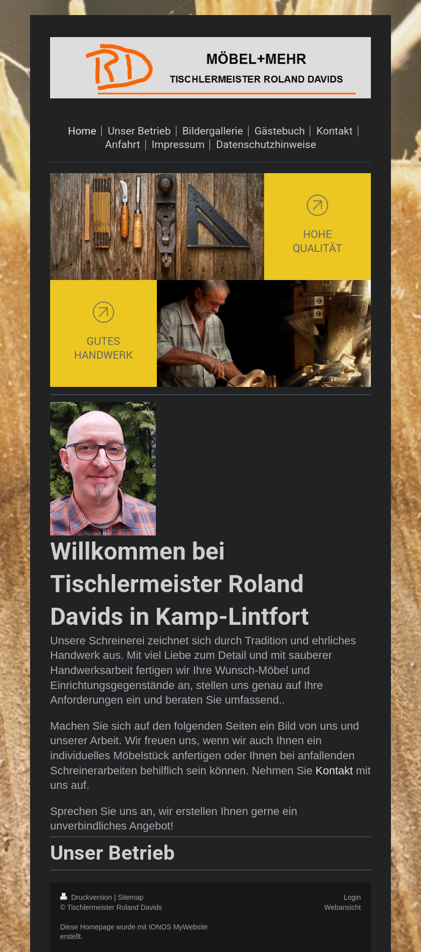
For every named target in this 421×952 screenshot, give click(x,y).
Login (352, 897)
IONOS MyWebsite (178, 927)
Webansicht (342, 907)
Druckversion (87, 897)
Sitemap (130, 897)
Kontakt (334, 770)
